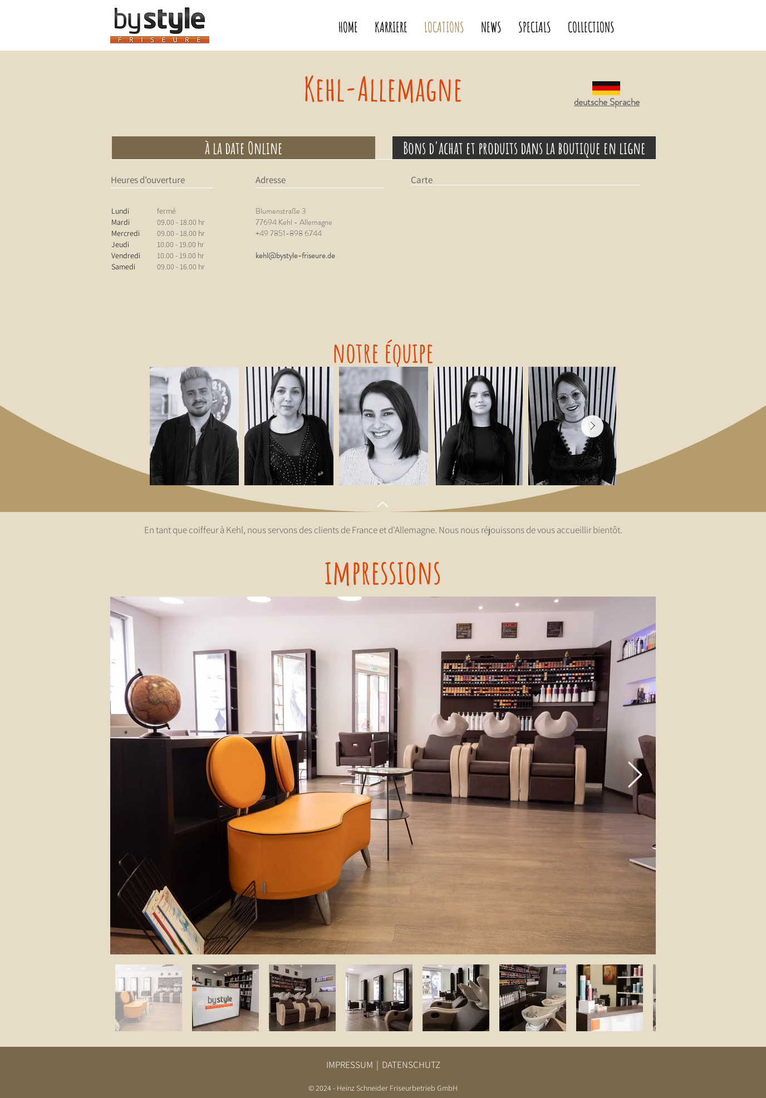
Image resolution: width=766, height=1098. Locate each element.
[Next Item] (592, 426)
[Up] (383, 504)
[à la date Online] (243, 147)
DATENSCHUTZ (411, 1064)
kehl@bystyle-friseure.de (295, 255)
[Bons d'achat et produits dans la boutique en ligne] (524, 147)
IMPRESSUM (349, 1064)
